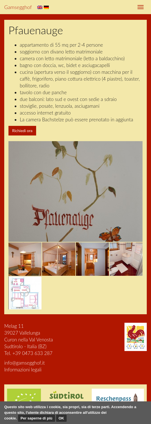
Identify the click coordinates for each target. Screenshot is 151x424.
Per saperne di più (36, 418)
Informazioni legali (22, 370)
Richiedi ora (22, 130)
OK (61, 418)
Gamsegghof (18, 7)
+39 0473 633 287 (32, 353)
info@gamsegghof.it (24, 363)
